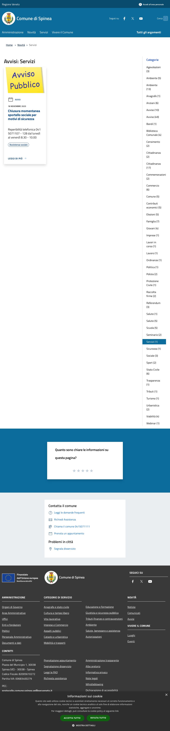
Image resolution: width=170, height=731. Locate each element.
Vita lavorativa (52, 619)
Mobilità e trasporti (54, 643)
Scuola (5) (151, 328)
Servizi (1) (152, 342)
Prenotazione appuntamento (60, 660)
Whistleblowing (94, 684)
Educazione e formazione (100, 607)
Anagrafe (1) (153, 96)
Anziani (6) (152, 103)
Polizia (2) (151, 274)
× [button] (166, 695)
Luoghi (131, 635)
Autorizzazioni (94, 637)
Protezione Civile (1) (152, 283)
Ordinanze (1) (154, 260)
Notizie (131, 607)
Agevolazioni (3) (153, 69)
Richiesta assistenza (55, 678)
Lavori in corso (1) (151, 244)
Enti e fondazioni (11, 625)
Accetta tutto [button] (72, 718)
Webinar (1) (152, 423)
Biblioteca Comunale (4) (153, 133)
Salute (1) (151, 314)
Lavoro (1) (152, 253)
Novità (21, 45)
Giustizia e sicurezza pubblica (102, 613)
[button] (85, 725)
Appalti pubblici (52, 631)
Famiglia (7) (152, 221)
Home (9, 45)
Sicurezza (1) (153, 349)
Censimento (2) (153, 144)
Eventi (131, 641)
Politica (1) (152, 267)
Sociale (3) (152, 356)
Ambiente (91, 625)
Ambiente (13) (151, 87)
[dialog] (85, 711)
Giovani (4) (152, 228)
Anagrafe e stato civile (56, 607)
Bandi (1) (151, 124)
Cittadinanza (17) (153, 166)
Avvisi (14, 99)
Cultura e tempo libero (56, 613)
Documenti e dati (11, 643)
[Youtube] (134, 18)
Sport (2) (151, 363)
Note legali (92, 678)
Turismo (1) (152, 398)
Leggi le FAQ (51, 672)
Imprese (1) (152, 235)
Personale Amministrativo (16, 637)
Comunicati (134, 613)
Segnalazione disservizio (57, 666)
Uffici (5, 619)
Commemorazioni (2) (156, 177)
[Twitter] (126, 18)
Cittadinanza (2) (153, 155)
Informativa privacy (97, 672)
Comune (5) (152, 196)
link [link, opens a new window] (117, 711)
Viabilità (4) (152, 416)
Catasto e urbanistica (56, 637)
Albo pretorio (93, 666)
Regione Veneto (11, 4)
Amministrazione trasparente (102, 660)
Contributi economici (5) (153, 205)
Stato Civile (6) (152, 372)
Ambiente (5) (153, 78)
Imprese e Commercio (56, 625)
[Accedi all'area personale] (151, 4)
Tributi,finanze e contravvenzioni (104, 619)
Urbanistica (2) (152, 407)
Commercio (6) (152, 187)
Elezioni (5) (152, 214)
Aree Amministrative (14, 613)
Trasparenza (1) (153, 382)
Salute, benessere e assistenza (103, 631)
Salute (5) (151, 321)
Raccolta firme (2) (151, 294)
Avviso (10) (152, 110)
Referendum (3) (153, 305)
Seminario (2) (153, 335)
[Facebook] (118, 18)
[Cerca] (164, 18)
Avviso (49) (152, 117)
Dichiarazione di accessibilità (102, 690)
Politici (6, 631)
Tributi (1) (151, 391)
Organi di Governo (12, 607)
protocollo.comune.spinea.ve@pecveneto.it (27, 691)
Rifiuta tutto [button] (98, 717)
